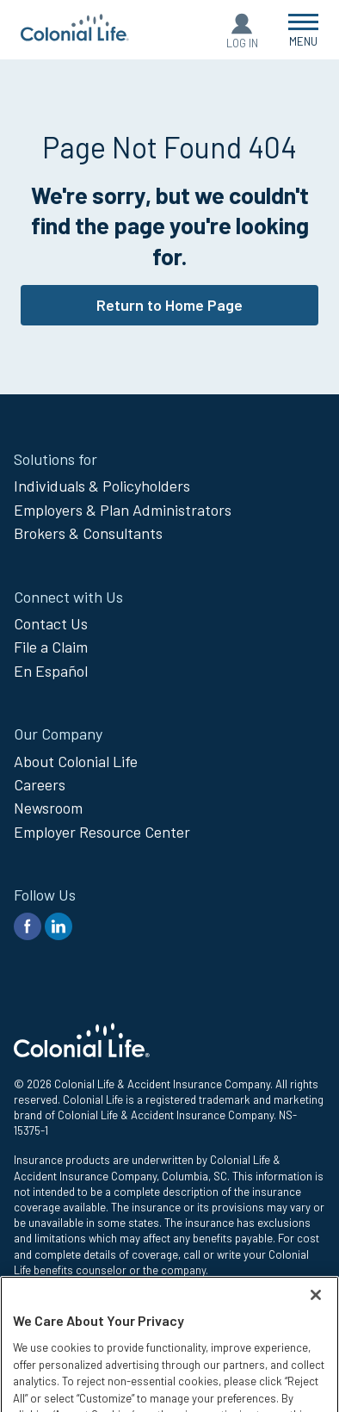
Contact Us (51, 623)
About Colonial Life (76, 761)
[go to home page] (75, 35)
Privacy (31, 1300)
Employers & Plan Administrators (122, 509)
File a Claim (51, 646)
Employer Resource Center (102, 831)
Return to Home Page (169, 304)
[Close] (316, 1349)
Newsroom (48, 807)
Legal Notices (47, 1319)
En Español (51, 670)
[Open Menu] (303, 29)
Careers (39, 784)
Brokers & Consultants (88, 532)
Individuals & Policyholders (102, 485)
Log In (242, 43)
